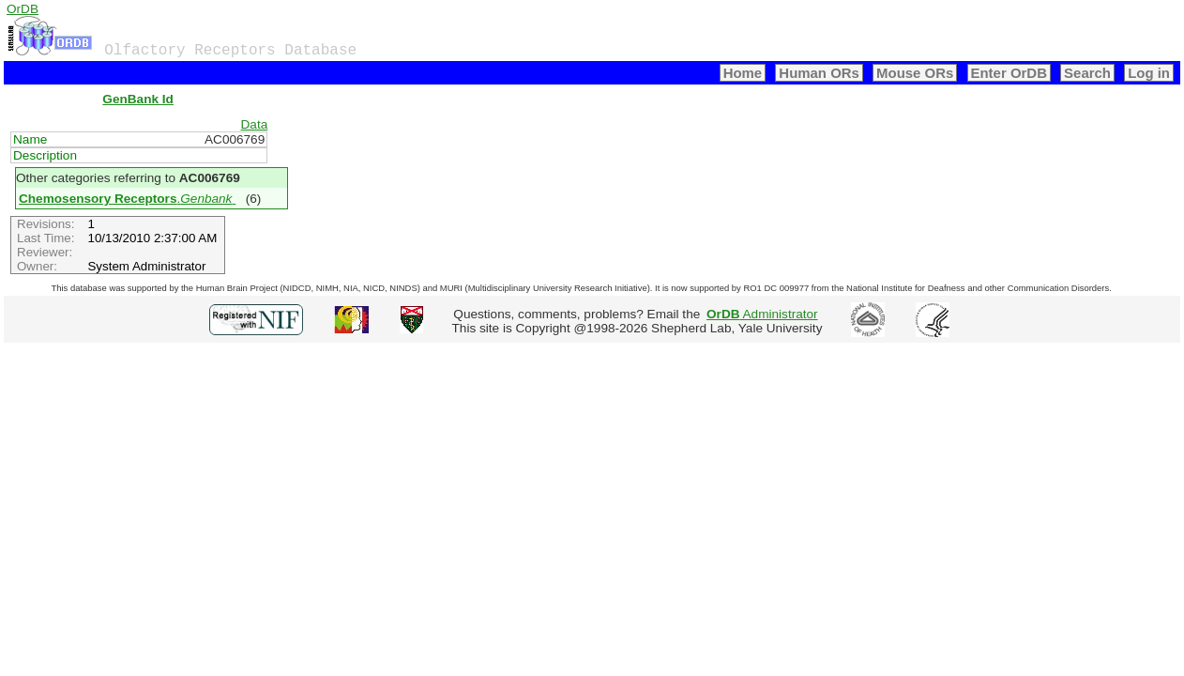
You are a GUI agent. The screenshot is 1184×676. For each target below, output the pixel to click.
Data (254, 124)
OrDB (22, 9)
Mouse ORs (914, 73)
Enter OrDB (1009, 73)
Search (1087, 73)
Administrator (762, 314)
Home (743, 73)
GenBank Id (138, 99)
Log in (1149, 73)
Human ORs (819, 73)
